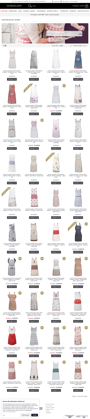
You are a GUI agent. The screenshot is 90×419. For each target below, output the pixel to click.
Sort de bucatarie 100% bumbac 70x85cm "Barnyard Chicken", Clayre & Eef (78, 107)
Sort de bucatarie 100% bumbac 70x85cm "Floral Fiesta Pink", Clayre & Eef (11, 107)
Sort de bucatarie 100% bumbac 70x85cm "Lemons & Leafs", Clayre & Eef (78, 176)
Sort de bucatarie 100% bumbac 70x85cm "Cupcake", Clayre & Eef (34, 209)
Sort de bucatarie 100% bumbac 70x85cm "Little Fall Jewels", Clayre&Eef (34, 245)
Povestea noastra (50, 404)
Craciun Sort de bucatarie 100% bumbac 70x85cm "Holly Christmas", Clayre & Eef (56, 314)
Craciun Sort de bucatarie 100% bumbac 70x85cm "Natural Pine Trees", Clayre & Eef (56, 349)
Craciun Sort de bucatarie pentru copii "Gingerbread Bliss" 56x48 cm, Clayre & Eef (12, 314)
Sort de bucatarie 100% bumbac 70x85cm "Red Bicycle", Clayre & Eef (56, 245)
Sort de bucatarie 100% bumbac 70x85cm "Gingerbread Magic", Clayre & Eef (78, 383)
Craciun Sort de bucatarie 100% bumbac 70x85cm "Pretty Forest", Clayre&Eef (78, 349)
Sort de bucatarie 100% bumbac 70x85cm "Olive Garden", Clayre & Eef (12, 176)
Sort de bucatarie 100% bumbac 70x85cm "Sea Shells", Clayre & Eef (34, 175)
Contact (47, 411)
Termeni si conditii (50, 407)
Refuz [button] (4, 415)
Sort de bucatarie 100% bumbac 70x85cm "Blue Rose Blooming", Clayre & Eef (78, 210)
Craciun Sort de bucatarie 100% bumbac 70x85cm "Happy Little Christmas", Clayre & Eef (78, 314)
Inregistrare (48, 412)
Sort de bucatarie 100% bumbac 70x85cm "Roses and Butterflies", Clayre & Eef (34, 107)
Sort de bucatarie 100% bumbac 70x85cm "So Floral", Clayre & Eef (12, 209)
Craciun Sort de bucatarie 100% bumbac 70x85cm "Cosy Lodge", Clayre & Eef (34, 280)
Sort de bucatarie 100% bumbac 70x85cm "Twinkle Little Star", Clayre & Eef (56, 280)
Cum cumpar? (49, 406)
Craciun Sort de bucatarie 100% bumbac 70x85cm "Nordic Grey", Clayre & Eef (34, 349)
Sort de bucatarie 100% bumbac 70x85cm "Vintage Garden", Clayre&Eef (11, 245)
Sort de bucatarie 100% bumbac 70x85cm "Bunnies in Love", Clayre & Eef (12, 141)
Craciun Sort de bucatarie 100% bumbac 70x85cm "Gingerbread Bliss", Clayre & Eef (78, 280)
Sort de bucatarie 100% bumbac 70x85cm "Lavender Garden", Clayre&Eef (56, 141)
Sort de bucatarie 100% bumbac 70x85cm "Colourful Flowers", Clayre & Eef (11, 72)
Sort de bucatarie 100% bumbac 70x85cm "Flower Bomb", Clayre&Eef (34, 72)
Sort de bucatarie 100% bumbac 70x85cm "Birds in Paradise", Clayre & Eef (56, 176)
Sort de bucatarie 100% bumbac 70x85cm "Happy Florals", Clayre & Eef (56, 72)
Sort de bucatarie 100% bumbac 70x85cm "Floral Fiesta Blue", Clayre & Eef (78, 72)
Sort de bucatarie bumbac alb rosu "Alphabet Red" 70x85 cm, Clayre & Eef (34, 141)
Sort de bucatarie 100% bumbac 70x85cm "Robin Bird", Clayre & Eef (12, 382)
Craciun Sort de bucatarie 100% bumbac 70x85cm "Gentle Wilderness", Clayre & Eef (34, 314)
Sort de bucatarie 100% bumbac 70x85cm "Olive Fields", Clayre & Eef (78, 141)
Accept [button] (34, 415)
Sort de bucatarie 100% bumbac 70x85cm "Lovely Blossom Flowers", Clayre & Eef (56, 210)
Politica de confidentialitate (9, 411)
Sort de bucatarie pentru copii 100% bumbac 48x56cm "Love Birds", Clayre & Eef (12, 280)
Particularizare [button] (25, 415)
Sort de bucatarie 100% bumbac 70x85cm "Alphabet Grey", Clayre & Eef (56, 107)
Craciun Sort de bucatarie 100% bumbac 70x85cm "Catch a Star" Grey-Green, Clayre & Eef (56, 383)
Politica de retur (49, 409)
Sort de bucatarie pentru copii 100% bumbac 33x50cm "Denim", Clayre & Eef (78, 245)
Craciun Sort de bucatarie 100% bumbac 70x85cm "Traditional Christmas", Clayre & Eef (34, 383)
